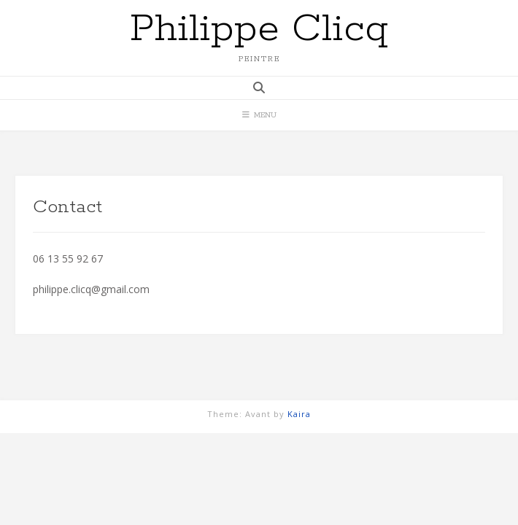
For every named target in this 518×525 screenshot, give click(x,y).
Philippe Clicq (259, 29)
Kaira (299, 413)
